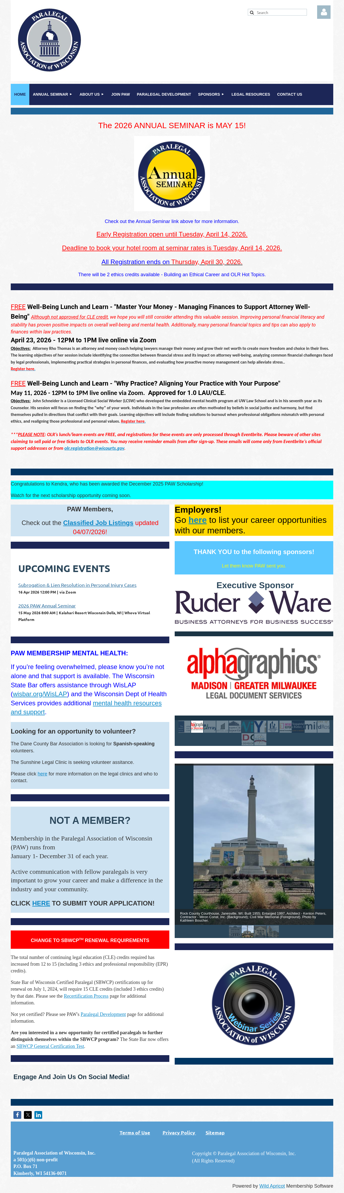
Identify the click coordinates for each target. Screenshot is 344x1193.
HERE (41, 903)
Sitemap (215, 1132)
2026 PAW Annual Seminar (47, 605)
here (42, 774)
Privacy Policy (179, 1132)
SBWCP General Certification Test (50, 1046)
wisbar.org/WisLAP (40, 694)
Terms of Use (141, 1132)
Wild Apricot (272, 1186)
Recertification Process (86, 996)
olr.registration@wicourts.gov (94, 448)
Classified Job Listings (98, 522)
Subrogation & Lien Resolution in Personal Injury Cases (77, 585)
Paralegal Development (103, 1014)
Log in (324, 12)
